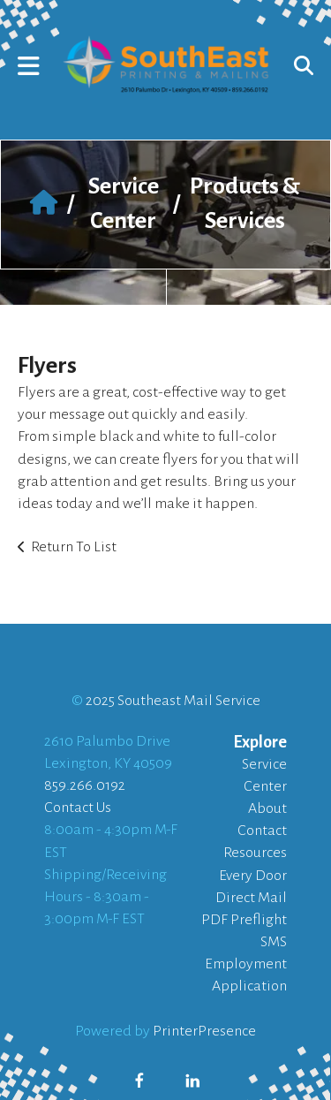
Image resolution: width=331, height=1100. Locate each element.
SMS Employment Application (246, 964)
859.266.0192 (84, 785)
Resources (255, 853)
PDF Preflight (244, 920)
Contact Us (77, 808)
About (267, 808)
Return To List (74, 547)
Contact (262, 830)
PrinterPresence (204, 1031)
